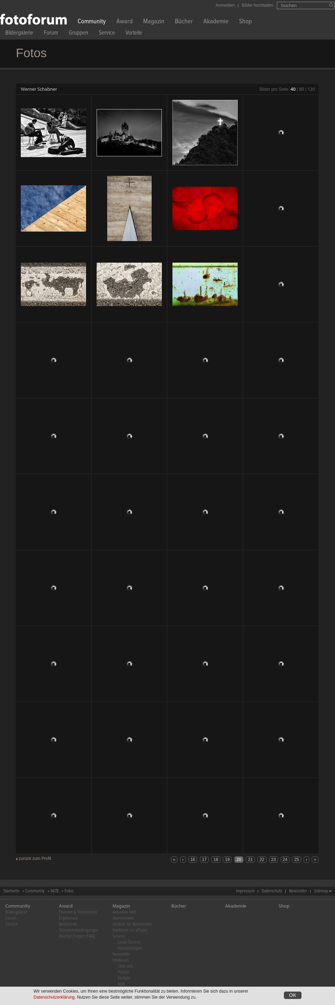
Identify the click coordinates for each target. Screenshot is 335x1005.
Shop (245, 22)
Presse (123, 972)
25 (296, 859)
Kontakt (124, 978)
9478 (54, 891)
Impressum (245, 891)
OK (292, 995)
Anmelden (225, 5)
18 (215, 859)
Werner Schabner (39, 89)
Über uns (125, 966)
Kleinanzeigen (130, 948)
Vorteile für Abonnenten (132, 924)
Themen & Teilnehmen (78, 912)
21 (250, 859)
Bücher (184, 22)
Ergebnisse (68, 918)
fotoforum (120, 960)
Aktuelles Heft (124, 912)
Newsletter (298, 891)
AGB (121, 984)
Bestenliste (68, 924)
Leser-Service (129, 942)
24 (285, 859)
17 (204, 859)
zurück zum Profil (35, 858)
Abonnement (123, 918)
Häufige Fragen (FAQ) (77, 936)
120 (311, 89)
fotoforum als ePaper (130, 930)
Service (107, 33)
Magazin (153, 22)
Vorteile (134, 33)
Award (124, 22)
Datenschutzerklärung (54, 997)
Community (92, 22)
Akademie (216, 22)
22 (262, 859)
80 (301, 89)
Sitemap (321, 891)
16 (192, 859)
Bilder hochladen (257, 5)
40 (293, 89)
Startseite (11, 891)
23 (273, 859)
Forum (51, 33)
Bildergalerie (19, 33)
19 (227, 859)
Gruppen (78, 33)
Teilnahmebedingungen (79, 930)
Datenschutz (272, 891)
